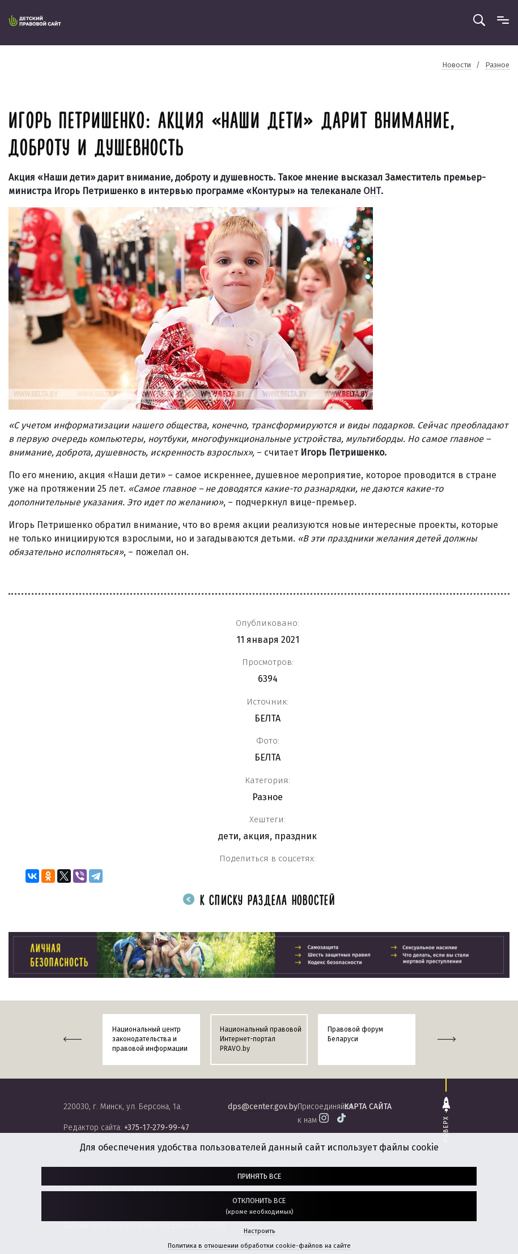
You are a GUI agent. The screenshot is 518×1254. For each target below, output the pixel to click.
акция (256, 836)
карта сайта (368, 1106)
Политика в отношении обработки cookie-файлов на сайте (259, 1245)
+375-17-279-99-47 (156, 1127)
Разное (267, 797)
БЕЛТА (267, 718)
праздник (295, 836)
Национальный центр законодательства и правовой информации (150, 1039)
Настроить (259, 1231)
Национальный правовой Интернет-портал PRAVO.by (261, 1039)
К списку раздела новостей (259, 901)
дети (228, 836)
